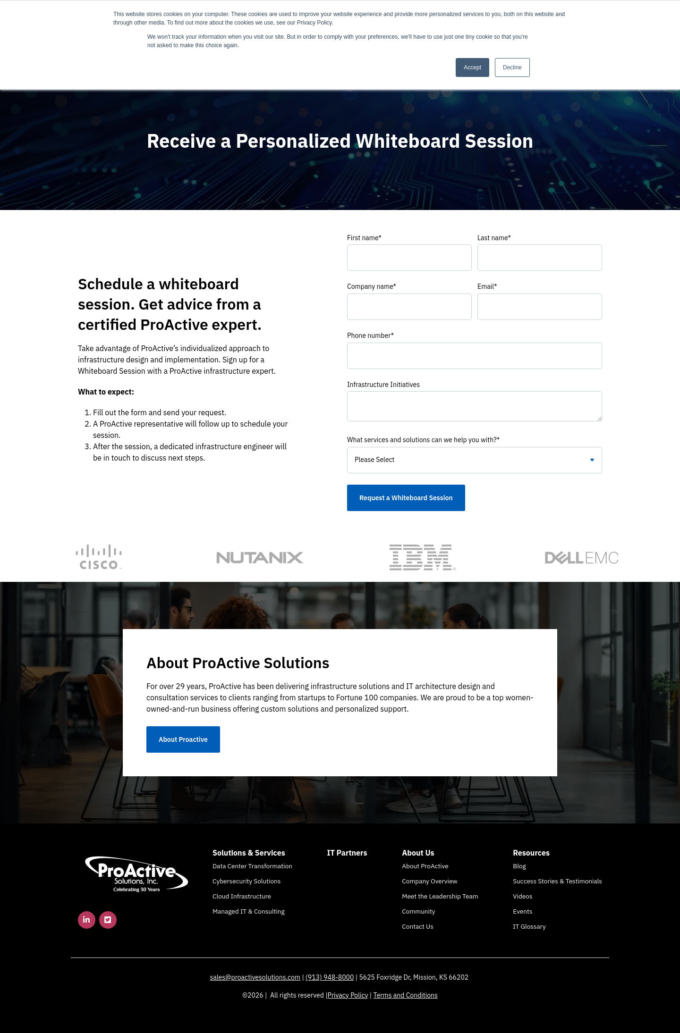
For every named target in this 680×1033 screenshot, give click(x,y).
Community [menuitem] (418, 911)
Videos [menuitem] (522, 896)
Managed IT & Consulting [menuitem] (248, 911)
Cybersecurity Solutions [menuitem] (246, 881)
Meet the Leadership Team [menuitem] (440, 896)
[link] (137, 873)
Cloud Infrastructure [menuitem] (241, 896)
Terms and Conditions (406, 995)
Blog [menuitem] (519, 866)
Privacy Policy (348, 995)
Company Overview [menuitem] (429, 881)
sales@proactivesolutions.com (255, 977)
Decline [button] (512, 67)
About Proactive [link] (183, 739)
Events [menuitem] (522, 911)
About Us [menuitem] (418, 852)
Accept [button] (472, 67)
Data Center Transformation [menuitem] (252, 866)
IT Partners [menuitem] (347, 852)
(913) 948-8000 (330, 977)
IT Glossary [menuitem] (529, 926)
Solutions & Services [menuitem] (248, 852)
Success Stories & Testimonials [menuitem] (557, 881)
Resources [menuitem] (531, 852)
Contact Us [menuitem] (417, 926)
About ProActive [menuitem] (425, 866)
